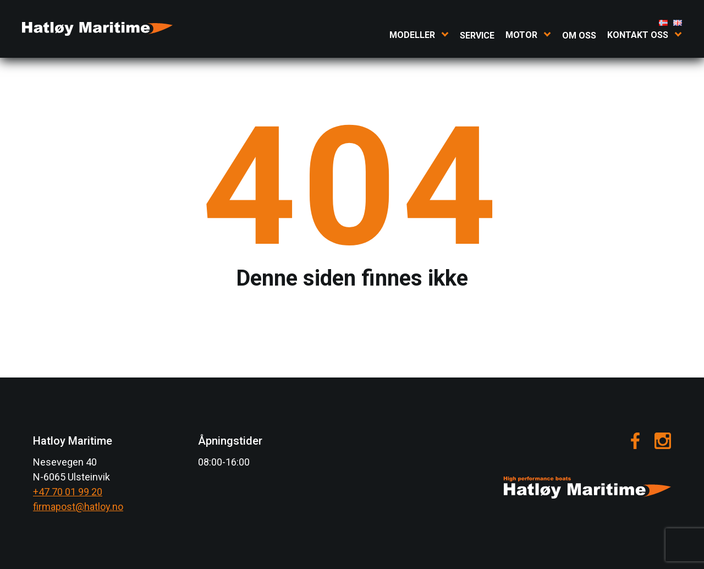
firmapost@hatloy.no (78, 506)
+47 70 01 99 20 (67, 491)
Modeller (412, 35)
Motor (521, 35)
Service (477, 35)
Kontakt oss (637, 35)
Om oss (579, 35)
